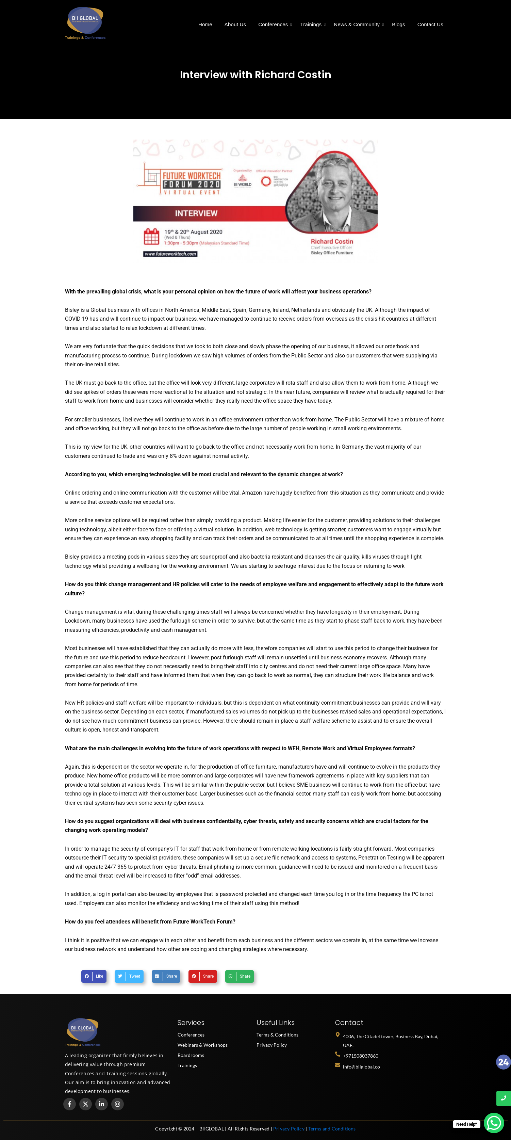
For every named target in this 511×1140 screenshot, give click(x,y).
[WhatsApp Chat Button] (494, 1123)
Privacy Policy (272, 1045)
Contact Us (430, 24)
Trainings (312, 24)
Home (205, 24)
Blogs (398, 24)
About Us (235, 24)
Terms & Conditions (277, 1035)
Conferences (274, 24)
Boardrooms (191, 1055)
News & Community (358, 24)
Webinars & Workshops (203, 1045)
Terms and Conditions (332, 1128)
